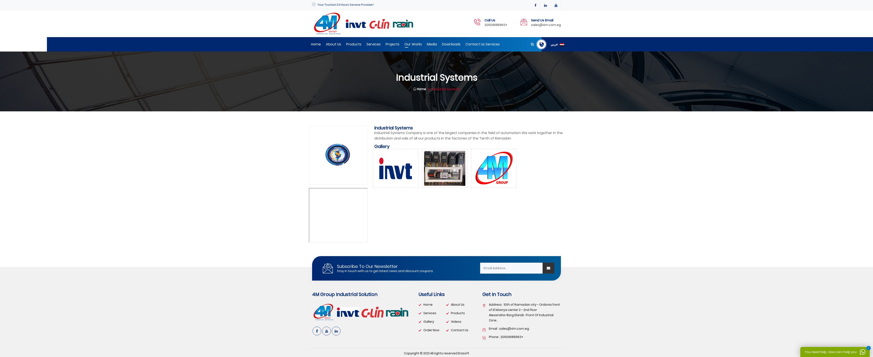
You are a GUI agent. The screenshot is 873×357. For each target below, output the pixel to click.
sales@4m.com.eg (546, 25)
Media (432, 44)
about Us (457, 304)
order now (431, 330)
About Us (333, 44)
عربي (557, 44)
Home (316, 44)
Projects (392, 44)
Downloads (451, 44)
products (458, 313)
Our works (413, 44)
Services (373, 44)
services (429, 313)
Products (353, 44)
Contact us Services (483, 44)
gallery (428, 321)
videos (456, 321)
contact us (459, 330)
